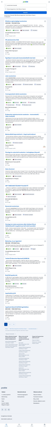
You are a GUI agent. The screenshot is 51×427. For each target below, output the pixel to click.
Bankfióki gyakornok (11, 275)
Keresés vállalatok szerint (39, 401)
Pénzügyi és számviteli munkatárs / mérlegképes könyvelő (22, 152)
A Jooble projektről (6, 394)
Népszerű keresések (11, 334)
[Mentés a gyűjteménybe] (45, 21)
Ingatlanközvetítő (10, 293)
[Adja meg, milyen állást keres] (25, 5)
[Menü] (2, 2)
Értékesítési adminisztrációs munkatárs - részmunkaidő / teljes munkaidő (22, 115)
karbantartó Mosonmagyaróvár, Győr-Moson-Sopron (24, 369)
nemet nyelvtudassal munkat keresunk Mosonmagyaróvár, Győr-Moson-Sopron (11, 346)
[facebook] (2, 409)
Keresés (25, 12)
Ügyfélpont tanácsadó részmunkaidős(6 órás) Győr (20, 58)
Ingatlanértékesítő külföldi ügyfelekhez (17, 307)
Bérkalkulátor (36, 403)
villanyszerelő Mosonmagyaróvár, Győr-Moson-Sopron (24, 355)
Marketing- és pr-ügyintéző (13, 241)
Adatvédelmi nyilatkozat (6, 419)
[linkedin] (8, 409)
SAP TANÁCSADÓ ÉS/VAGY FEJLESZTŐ (16, 185)
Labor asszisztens (10, 76)
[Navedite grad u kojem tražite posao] (25, 9)
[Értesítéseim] (49, 2)
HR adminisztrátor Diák (12, 40)
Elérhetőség (4, 396)
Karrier (3, 399)
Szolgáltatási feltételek (6, 416)
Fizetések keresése (38, 396)
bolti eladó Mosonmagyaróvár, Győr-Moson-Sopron (24, 344)
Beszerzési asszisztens (12, 206)
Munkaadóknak (21, 396)
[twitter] (5, 409)
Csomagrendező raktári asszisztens (16, 94)
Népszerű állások (35, 340)
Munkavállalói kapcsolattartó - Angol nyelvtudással (20, 134)
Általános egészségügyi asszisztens (16, 21)
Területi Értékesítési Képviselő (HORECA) (17, 258)
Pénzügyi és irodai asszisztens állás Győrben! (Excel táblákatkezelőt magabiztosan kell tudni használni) (20, 225)
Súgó (3, 401)
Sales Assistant (10, 169)
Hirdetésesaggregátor (23, 394)
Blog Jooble (36, 399)
